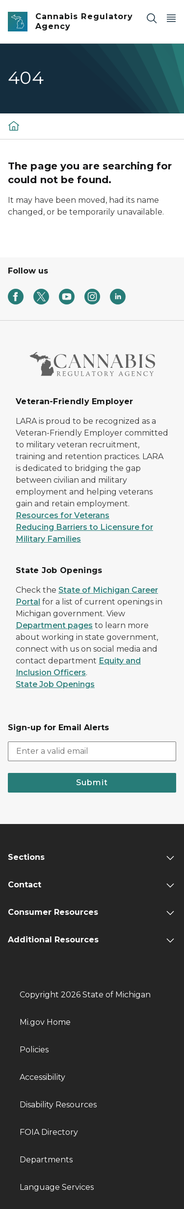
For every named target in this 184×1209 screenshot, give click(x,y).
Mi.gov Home (45, 1022)
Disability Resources (58, 1104)
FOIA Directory (49, 1132)
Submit (92, 782)
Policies (34, 1049)
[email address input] (92, 751)
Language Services (57, 1187)
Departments (46, 1159)
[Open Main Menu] (171, 18)
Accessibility (42, 1077)
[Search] (152, 18)
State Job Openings (55, 684)
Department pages (54, 625)
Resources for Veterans (62, 515)
